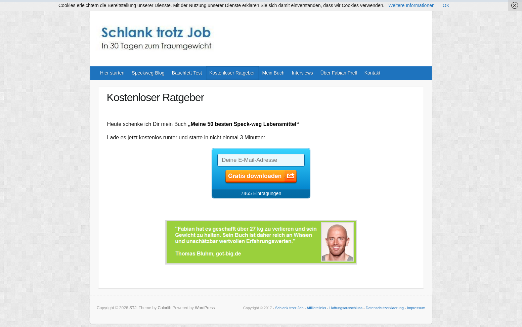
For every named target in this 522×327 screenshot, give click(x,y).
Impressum (416, 308)
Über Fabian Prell (338, 73)
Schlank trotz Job (289, 308)
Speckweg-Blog (148, 73)
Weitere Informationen (411, 5)
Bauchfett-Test (187, 73)
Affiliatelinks (316, 308)
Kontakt (372, 73)
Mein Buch (273, 73)
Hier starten (112, 73)
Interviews (302, 73)
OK (446, 5)
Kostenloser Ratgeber (232, 73)
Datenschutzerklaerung (385, 308)
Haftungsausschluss (345, 308)
